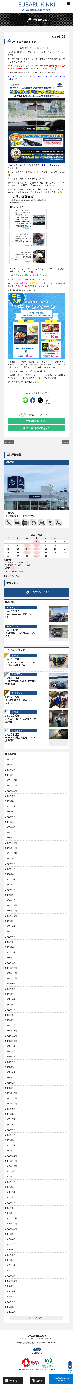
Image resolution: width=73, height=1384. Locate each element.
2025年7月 (10, 806)
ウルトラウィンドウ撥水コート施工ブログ (27, 275)
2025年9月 (10, 796)
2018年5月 (10, 1255)
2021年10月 (11, 1041)
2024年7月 (10, 869)
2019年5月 (10, 1192)
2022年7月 (10, 994)
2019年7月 (10, 1182)
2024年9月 (10, 858)
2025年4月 (10, 822)
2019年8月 (10, 1177)
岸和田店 (9, 462)
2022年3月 (10, 1015)
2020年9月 (10, 1109)
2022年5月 (10, 1004)
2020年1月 (10, 1150)
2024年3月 (10, 890)
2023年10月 (11, 916)
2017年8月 (10, 1291)
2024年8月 (10, 864)
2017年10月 (11, 1281)
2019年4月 (10, 1197)
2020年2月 (10, 1145)
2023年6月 (10, 937)
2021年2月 (10, 1083)
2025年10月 (11, 791)
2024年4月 (10, 884)
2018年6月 (10, 1250)
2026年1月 (10, 775)
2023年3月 (10, 952)
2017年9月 (10, 1286)
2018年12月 (11, 1218)
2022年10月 (11, 978)
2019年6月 (10, 1187)
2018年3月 (10, 1265)
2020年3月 (10, 1140)
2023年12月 (11, 905)
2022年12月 (11, 968)
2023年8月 (10, 926)
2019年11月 (11, 1161)
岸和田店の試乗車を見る (36, 428)
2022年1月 (10, 1025)
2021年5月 (10, 1067)
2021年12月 (11, 1030)
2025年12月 (11, 780)
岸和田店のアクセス (36, 421)
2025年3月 (10, 827)
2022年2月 (10, 1020)
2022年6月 (10, 999)
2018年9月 (10, 1234)
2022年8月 (10, 989)
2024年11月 (11, 848)
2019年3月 (10, 1203)
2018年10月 (11, 1229)
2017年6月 (10, 1302)
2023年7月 (10, 931)
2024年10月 (11, 853)
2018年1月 (10, 1276)
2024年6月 (10, 874)
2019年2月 (10, 1208)
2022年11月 (11, 973)
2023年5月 (10, 942)
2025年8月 (10, 801)
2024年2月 (10, 895)
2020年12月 (11, 1093)
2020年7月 (10, 1119)
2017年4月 (10, 1312)
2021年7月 (10, 1057)
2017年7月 (10, 1296)
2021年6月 (10, 1062)
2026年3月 (10, 765)
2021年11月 (11, 1036)
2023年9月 (10, 921)
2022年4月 (10, 1010)
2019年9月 (10, 1171)
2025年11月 (11, 785)
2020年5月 (10, 1130)
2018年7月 (10, 1244)
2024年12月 (11, 843)
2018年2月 (10, 1270)
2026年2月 (10, 770)
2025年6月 (10, 811)
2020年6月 (10, 1124)
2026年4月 (10, 759)
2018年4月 (10, 1260)
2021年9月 (10, 1046)
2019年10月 (11, 1166)
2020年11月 (11, 1098)
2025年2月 (10, 832)
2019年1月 (10, 1213)
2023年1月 (10, 963)
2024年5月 (10, 879)
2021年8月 (10, 1051)
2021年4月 (10, 1072)
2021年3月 (10, 1077)
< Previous (9, 442)
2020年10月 (11, 1104)
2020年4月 (10, 1135)
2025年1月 (10, 838)
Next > (65, 442)
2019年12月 (11, 1156)
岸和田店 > (12, 607)
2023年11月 (11, 911)
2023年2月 (10, 957)
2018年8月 (10, 1239)
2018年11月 (11, 1223)
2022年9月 (10, 984)
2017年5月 (10, 1307)
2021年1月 (10, 1088)
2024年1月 (10, 900)
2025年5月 (10, 817)
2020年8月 (10, 1114)
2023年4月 (10, 947)
